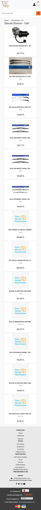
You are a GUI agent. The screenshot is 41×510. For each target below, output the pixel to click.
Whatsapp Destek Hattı (20, 471)
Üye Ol (20, 459)
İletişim (20, 433)
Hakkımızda (20, 436)
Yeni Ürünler (20, 449)
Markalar (20, 439)
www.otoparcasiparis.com (27, 502)
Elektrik (6, 20)
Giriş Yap (20, 462)
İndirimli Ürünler (20, 452)
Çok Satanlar (20, 444)
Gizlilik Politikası (20, 465)
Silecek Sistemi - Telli (17, 20)
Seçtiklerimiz (20, 446)
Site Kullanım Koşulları (20, 457)
